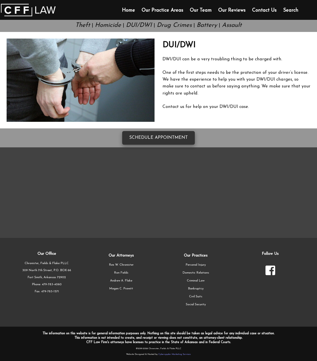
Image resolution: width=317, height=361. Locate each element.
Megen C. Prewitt (121, 288)
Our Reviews (231, 10)
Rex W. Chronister (121, 265)
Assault (232, 25)
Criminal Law (196, 280)
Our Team (201, 10)
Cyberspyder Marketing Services (174, 354)
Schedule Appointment (158, 137)
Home (128, 10)
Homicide (108, 25)
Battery (207, 25)
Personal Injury (196, 265)
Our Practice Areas (162, 10)
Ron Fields (121, 272)
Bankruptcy (196, 288)
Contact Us (264, 10)
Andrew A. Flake (121, 280)
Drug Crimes (174, 25)
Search (290, 10)
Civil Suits (195, 296)
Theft (82, 25)
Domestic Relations (195, 272)
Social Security (196, 304)
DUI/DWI (139, 25)
